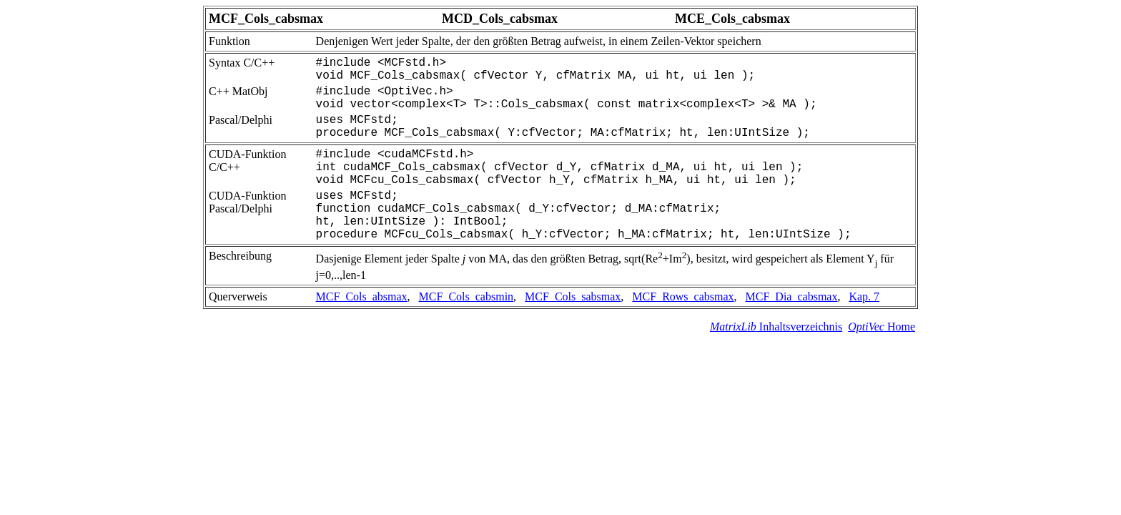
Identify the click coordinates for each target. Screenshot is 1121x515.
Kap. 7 (864, 296)
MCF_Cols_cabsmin (466, 296)
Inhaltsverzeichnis (776, 326)
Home (881, 326)
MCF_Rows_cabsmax (683, 296)
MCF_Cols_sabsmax (573, 296)
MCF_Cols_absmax (362, 296)
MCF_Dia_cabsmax (792, 296)
